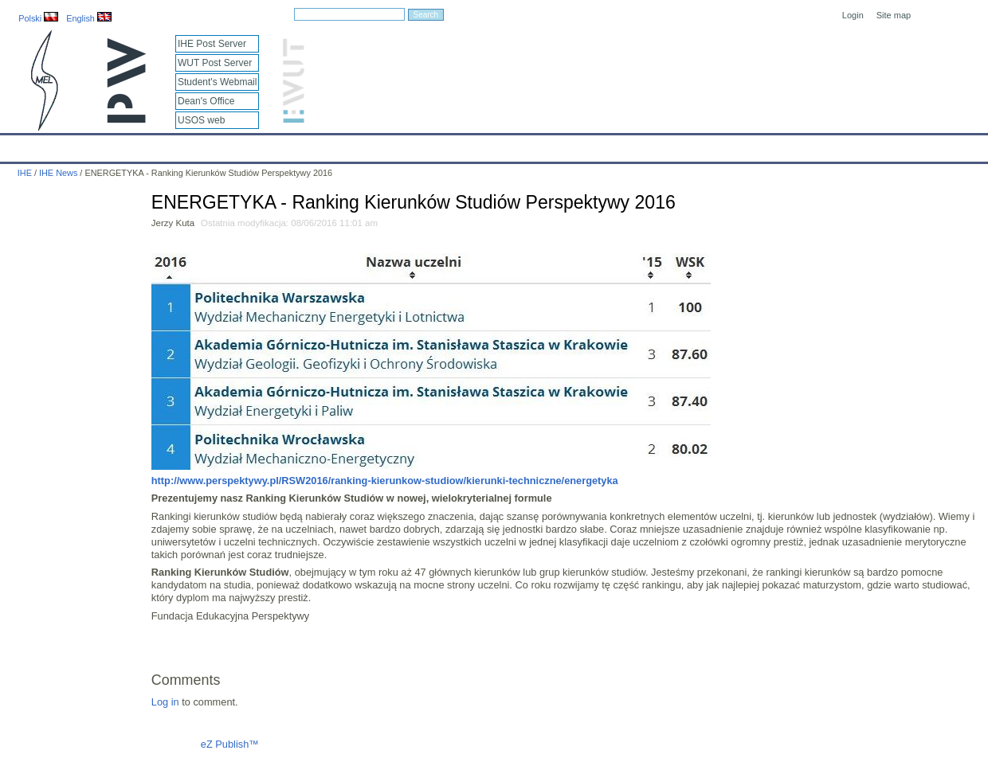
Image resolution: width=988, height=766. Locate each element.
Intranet (661, 144)
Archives (522, 144)
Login (853, 15)
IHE (20, 144)
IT (569, 144)
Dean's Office (206, 101)
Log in (165, 702)
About (198, 144)
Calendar (73, 144)
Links (609, 144)
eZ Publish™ (230, 744)
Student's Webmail (217, 82)
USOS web (201, 120)
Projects (461, 144)
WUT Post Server (215, 62)
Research (397, 144)
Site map (893, 15)
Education (330, 144)
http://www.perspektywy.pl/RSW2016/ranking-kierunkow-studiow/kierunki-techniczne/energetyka (384, 481)
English (89, 18)
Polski (38, 18)
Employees (259, 144)
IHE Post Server (212, 43)
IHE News (139, 144)
